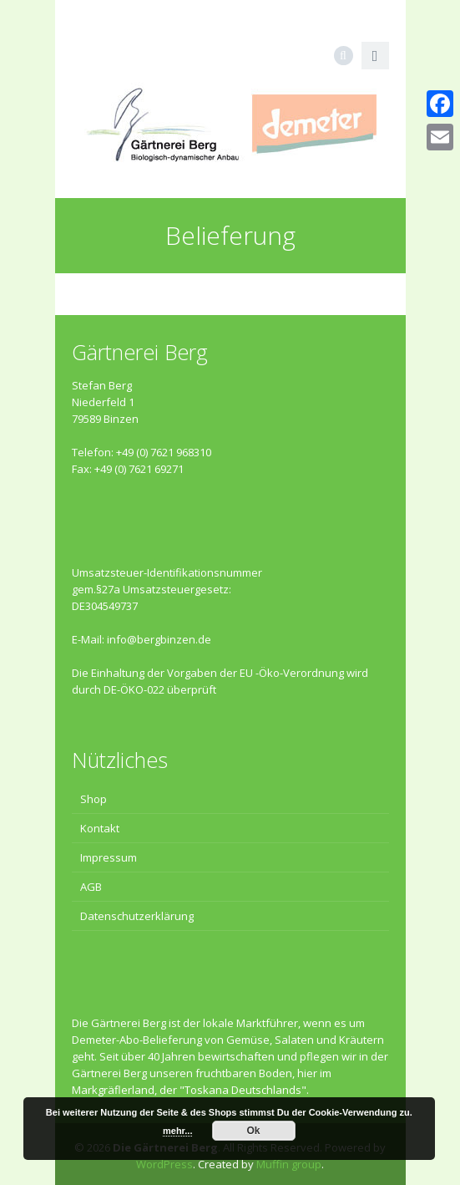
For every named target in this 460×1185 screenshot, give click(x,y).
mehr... (177, 1131)
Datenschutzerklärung (137, 915)
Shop (93, 798)
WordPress (164, 1164)
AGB (91, 886)
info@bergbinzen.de (159, 639)
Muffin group (288, 1164)
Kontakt (99, 828)
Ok (253, 1131)
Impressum (108, 857)
